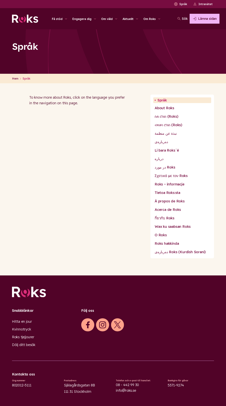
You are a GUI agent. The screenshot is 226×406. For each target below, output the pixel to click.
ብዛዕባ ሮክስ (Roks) (168, 125)
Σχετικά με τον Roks (171, 175)
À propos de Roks (170, 201)
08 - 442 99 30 (127, 385)
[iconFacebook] (87, 325)
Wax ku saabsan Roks (173, 226)
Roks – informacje (170, 184)
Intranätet (203, 4)
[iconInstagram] (102, 325)
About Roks (164, 108)
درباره (159, 159)
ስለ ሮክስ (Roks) (166, 116)
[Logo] (113, 292)
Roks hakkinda (167, 243)
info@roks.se (126, 390)
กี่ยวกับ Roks (164, 218)
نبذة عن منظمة (166, 133)
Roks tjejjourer (23, 337)
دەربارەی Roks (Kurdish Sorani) (180, 252)
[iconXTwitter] (117, 325)
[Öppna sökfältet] (169, 18)
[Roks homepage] (25, 19)
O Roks (161, 235)
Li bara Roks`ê (167, 150)
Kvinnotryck (21, 329)
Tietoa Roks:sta (167, 192)
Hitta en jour (22, 321)
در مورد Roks (165, 167)
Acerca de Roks (168, 209)
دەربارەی (161, 142)
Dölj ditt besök (23, 344)
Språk (180, 4)
